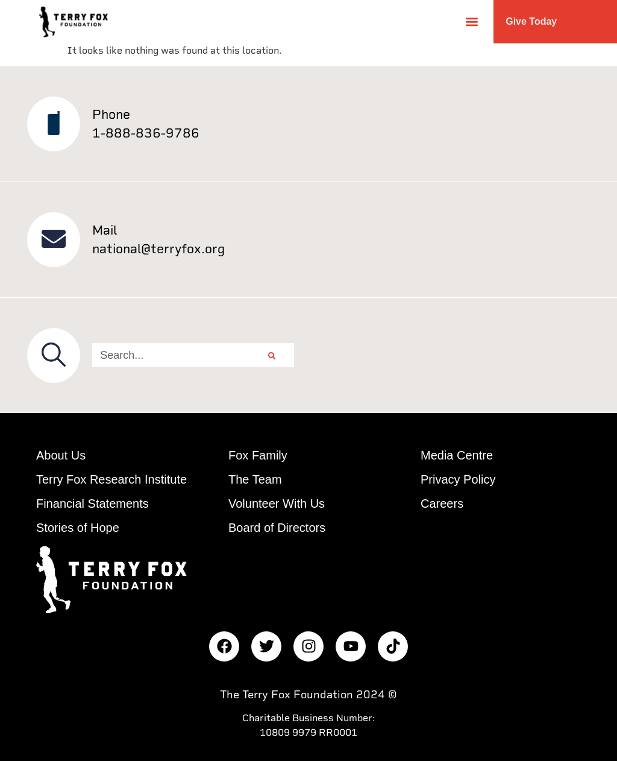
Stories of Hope (77, 527)
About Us (61, 455)
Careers (442, 503)
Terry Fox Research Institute (111, 479)
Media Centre (457, 455)
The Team (255, 479)
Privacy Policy (458, 479)
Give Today (531, 21)
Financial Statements (92, 503)
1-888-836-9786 (145, 133)
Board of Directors (276, 527)
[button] (471, 21)
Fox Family (257, 455)
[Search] (271, 355)
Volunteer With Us (276, 503)
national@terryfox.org (158, 248)
